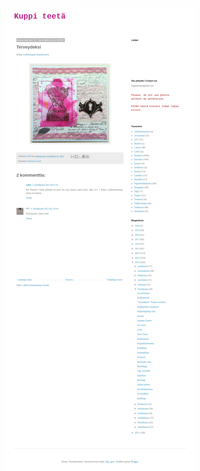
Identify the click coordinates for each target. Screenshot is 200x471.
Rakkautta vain (144, 361)
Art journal (139, 135)
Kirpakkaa (142, 348)
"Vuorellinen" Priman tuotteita (151, 302)
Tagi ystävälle (143, 370)
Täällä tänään (140, 203)
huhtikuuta (143, 413)
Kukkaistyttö (143, 297)
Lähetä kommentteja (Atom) (35, 285)
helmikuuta (143, 422)
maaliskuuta (144, 417)
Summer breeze (144, 320)
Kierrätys (138, 159)
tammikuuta (143, 427)
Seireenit (141, 357)
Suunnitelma (143, 352)
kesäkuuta (143, 404)
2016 (137, 244)
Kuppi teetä (40, 16)
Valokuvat (139, 207)
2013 (137, 257)
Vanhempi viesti (114, 279)
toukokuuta (143, 408)
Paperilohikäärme (142, 183)
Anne (28, 184)
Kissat (137, 163)
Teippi (137, 195)
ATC (136, 139)
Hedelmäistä (143, 339)
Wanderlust (139, 211)
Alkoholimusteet (142, 131)
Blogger (134, 461)
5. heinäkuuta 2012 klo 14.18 (44, 208)
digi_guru (110, 461)
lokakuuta (142, 275)
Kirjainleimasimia (145, 343)
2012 (137, 262)
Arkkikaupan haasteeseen (36, 54)
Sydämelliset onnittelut (148, 307)
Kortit (38, 161)
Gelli (136, 151)
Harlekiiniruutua (145, 389)
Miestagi (141, 380)
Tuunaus (138, 199)
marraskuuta (144, 271)
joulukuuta (143, 266)
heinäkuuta (143, 289)
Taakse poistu (143, 384)
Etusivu (69, 279)
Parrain (140, 316)
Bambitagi (142, 366)
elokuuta (142, 284)
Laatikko (138, 175)
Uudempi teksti (24, 279)
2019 (137, 230)
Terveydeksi (142, 393)
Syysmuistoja (143, 293)
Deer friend (142, 334)
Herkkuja (141, 398)
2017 (137, 239)
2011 (137, 432)
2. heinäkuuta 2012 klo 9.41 (45, 184)
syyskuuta (143, 280)
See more (141, 325)
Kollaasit (138, 167)
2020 (137, 225)
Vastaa (29, 197)
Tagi (136, 191)
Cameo (137, 147)
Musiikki (138, 179)
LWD (139, 329)
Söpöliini (141, 375)
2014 (137, 253)
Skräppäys (139, 187)
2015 (137, 248)
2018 (137, 235)
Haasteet (31, 161)
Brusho (137, 143)
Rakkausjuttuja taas (146, 311)
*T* (28, 208)
